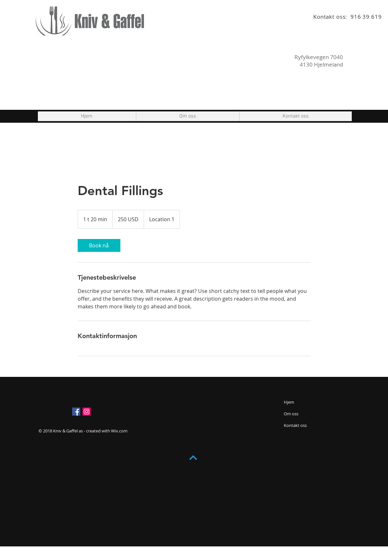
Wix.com (119, 431)
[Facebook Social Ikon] (76, 412)
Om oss (291, 414)
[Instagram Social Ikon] (87, 412)
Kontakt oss (295, 425)
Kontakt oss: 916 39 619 (347, 16)
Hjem (289, 402)
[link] (99, 245)
